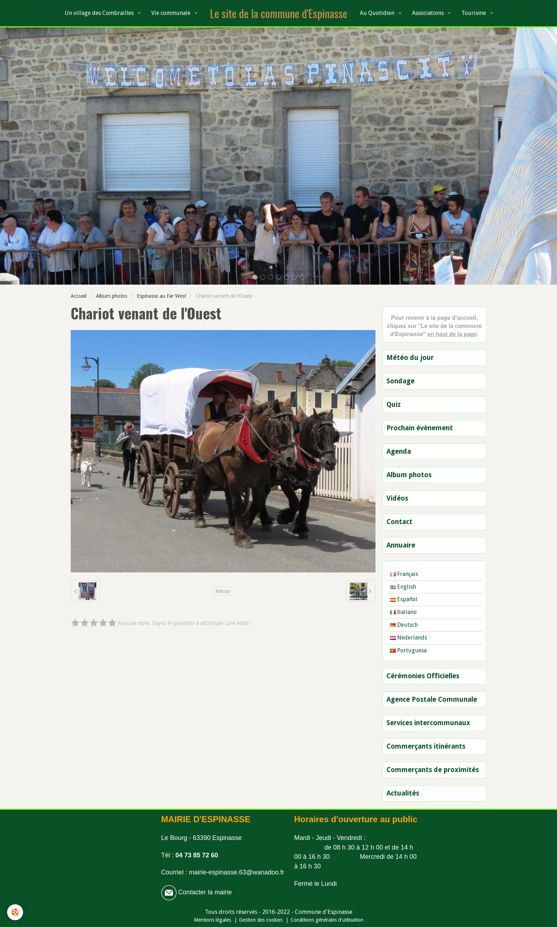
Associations (428, 13)
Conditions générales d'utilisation (327, 920)
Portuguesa (408, 650)
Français (404, 574)
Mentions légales (212, 920)
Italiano (403, 612)
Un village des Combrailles (100, 13)
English (403, 586)
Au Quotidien (378, 13)
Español (403, 599)
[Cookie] (15, 912)
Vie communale (171, 13)
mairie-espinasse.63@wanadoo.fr (236, 872)
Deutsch (404, 624)
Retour (223, 591)
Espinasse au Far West (161, 296)
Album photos (111, 296)
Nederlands (408, 637)
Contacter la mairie (204, 892)
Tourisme (474, 13)
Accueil (78, 296)
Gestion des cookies (260, 920)
